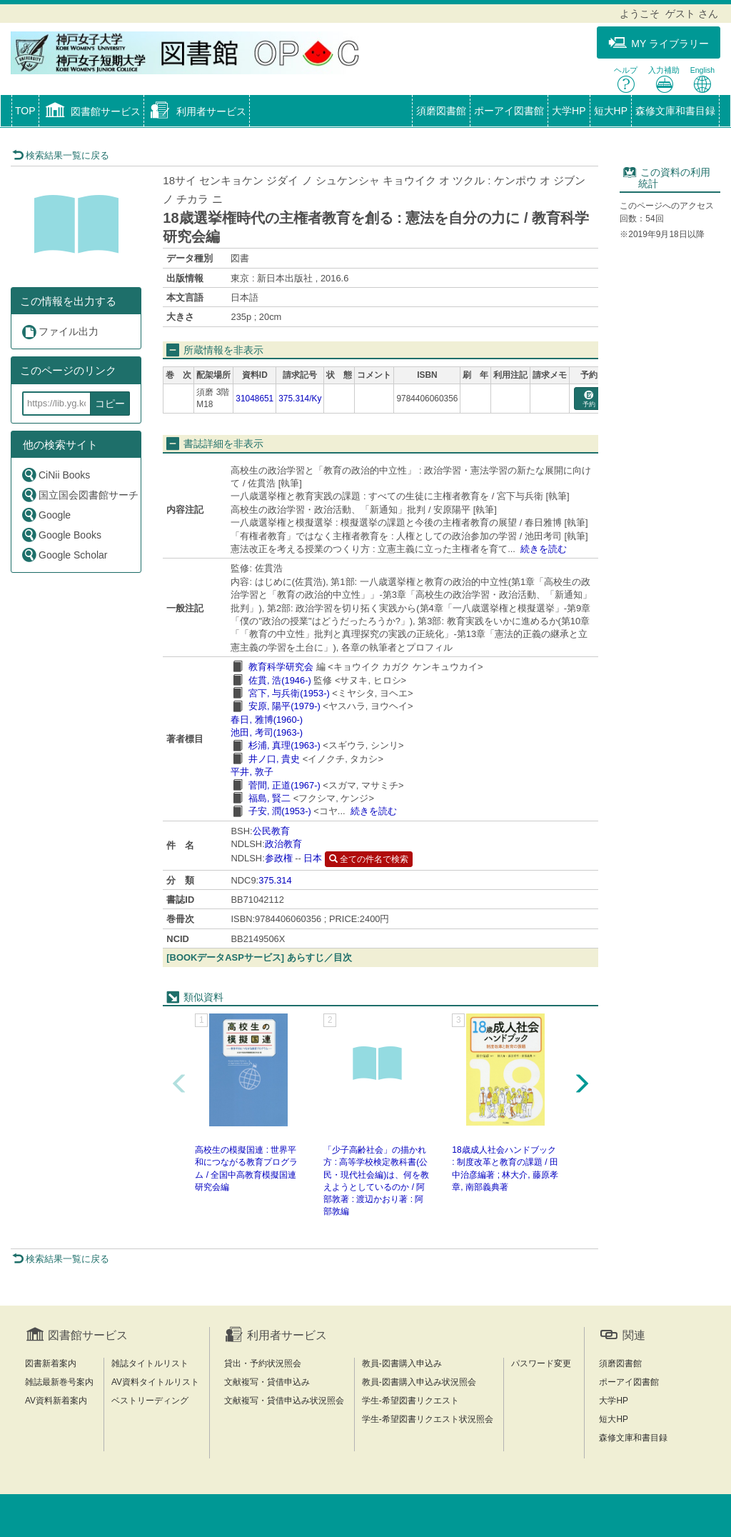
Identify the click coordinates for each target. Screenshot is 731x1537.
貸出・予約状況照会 (262, 1363)
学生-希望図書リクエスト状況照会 (427, 1419)
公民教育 (271, 831)
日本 (312, 858)
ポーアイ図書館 (509, 110)
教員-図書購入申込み (402, 1363)
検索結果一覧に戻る (60, 155)
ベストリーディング (149, 1401)
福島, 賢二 (269, 798)
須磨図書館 (441, 110)
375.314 (275, 880)
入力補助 (664, 80)
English (702, 80)
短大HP (610, 110)
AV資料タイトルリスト (155, 1382)
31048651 (254, 399)
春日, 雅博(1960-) (267, 719)
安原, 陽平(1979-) (284, 706)
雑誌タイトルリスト (149, 1363)
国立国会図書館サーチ (79, 494)
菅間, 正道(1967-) (284, 785)
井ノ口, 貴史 (274, 759)
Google (46, 514)
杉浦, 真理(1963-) (284, 745)
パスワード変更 (541, 1363)
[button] (91, 112)
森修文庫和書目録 (675, 110)
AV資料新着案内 (56, 1401)
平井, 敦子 (252, 771)
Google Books (61, 534)
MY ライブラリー (658, 43)
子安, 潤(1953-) (279, 811)
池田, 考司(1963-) (267, 732)
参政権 (279, 858)
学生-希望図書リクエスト (410, 1401)
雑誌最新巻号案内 (59, 1382)
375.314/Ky (299, 399)
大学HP (568, 110)
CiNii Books (55, 474)
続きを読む (543, 549)
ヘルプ (625, 80)
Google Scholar (64, 554)
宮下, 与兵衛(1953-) (289, 693)
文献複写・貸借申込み (267, 1382)
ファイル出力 (60, 331)
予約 (589, 400)
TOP (25, 110)
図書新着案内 (50, 1363)
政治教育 (283, 843)
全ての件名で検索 (368, 859)
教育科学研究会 (280, 666)
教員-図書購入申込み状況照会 (419, 1382)
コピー (110, 403)
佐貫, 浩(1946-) (279, 680)
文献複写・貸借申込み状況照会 (284, 1401)
